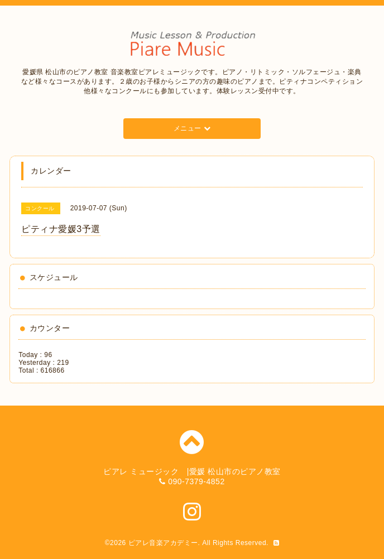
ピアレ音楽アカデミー (163, 543)
